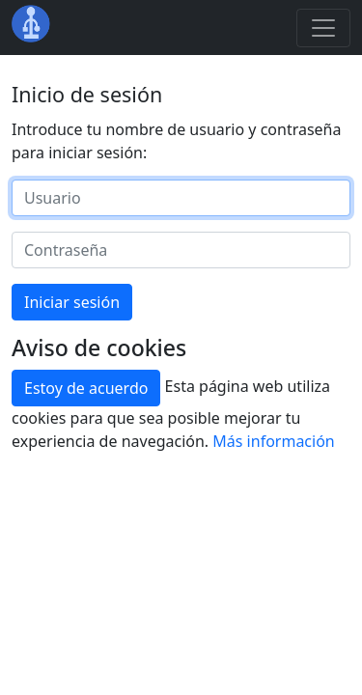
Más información (273, 441)
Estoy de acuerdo (86, 388)
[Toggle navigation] (323, 28)
